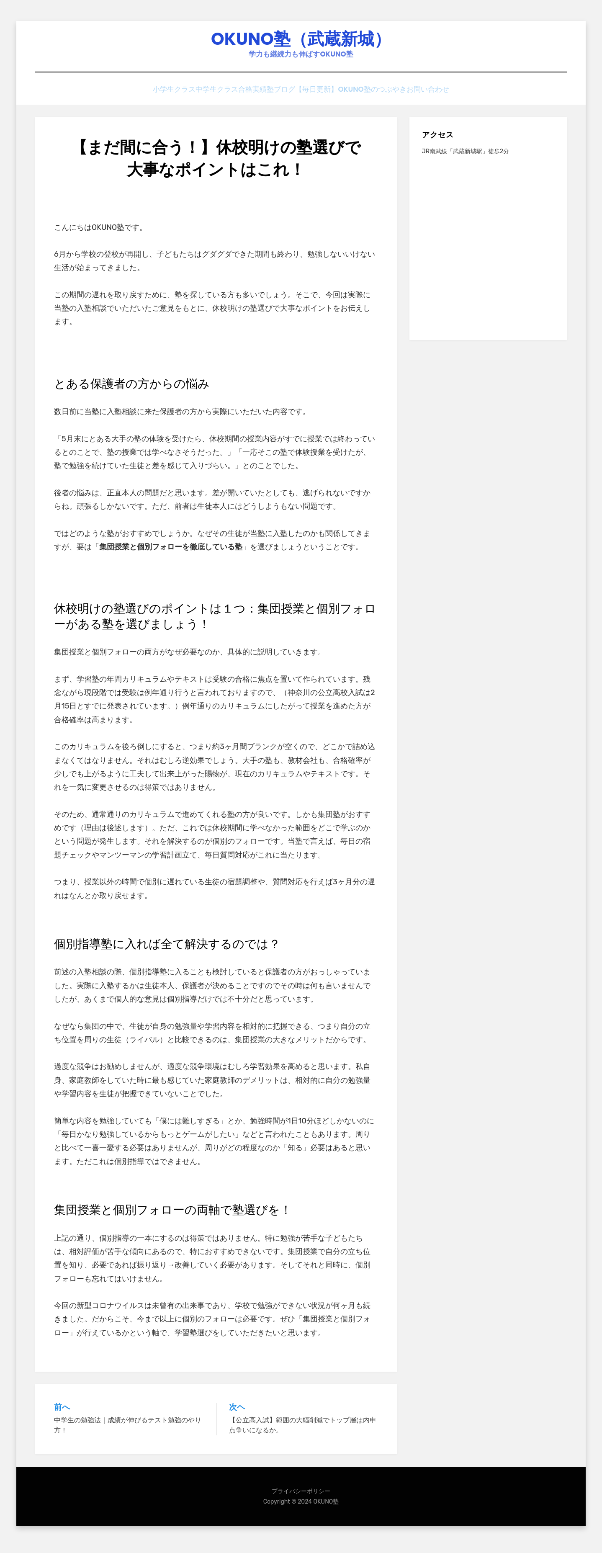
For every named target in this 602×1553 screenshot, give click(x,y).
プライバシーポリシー (301, 1497)
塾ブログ (290, 97)
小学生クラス (153, 97)
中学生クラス (205, 97)
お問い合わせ (449, 97)
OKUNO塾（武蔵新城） (301, 42)
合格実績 (250, 97)
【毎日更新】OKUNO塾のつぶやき (366, 97)
